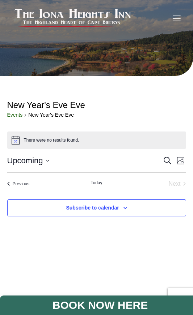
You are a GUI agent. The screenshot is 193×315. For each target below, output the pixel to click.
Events (15, 115)
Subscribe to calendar (92, 208)
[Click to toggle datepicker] (28, 161)
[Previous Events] (18, 184)
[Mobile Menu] (176, 18)
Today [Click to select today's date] (96, 182)
